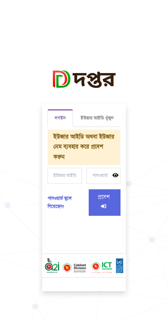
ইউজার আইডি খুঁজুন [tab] (97, 118)
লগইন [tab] (60, 118)
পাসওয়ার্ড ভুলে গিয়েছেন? (59, 203)
